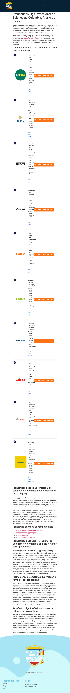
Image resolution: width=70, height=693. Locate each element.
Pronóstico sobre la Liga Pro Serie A (25, 537)
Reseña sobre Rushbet (30, 353)
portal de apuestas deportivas (31, 38)
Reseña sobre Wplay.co (30, 134)
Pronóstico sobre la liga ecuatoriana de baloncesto (29, 530)
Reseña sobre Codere (29, 314)
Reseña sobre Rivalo (29, 181)
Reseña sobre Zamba (29, 393)
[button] (43, 5)
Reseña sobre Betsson (30, 271)
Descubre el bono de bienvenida (43, 76)
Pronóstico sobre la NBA (22, 535)
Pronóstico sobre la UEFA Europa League (26, 534)
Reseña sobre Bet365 (29, 91)
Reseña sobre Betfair (29, 224)
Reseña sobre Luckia (29, 432)
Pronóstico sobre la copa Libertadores (26, 532)
